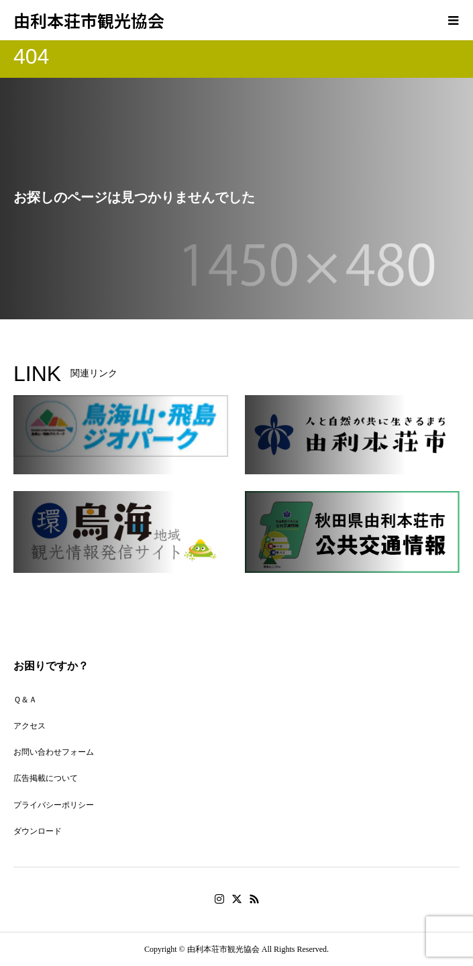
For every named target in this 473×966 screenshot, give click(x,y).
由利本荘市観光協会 (88, 20)
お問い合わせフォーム (53, 752)
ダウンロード (37, 831)
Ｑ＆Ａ (25, 699)
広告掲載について (45, 778)
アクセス (29, 726)
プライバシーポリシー (53, 805)
